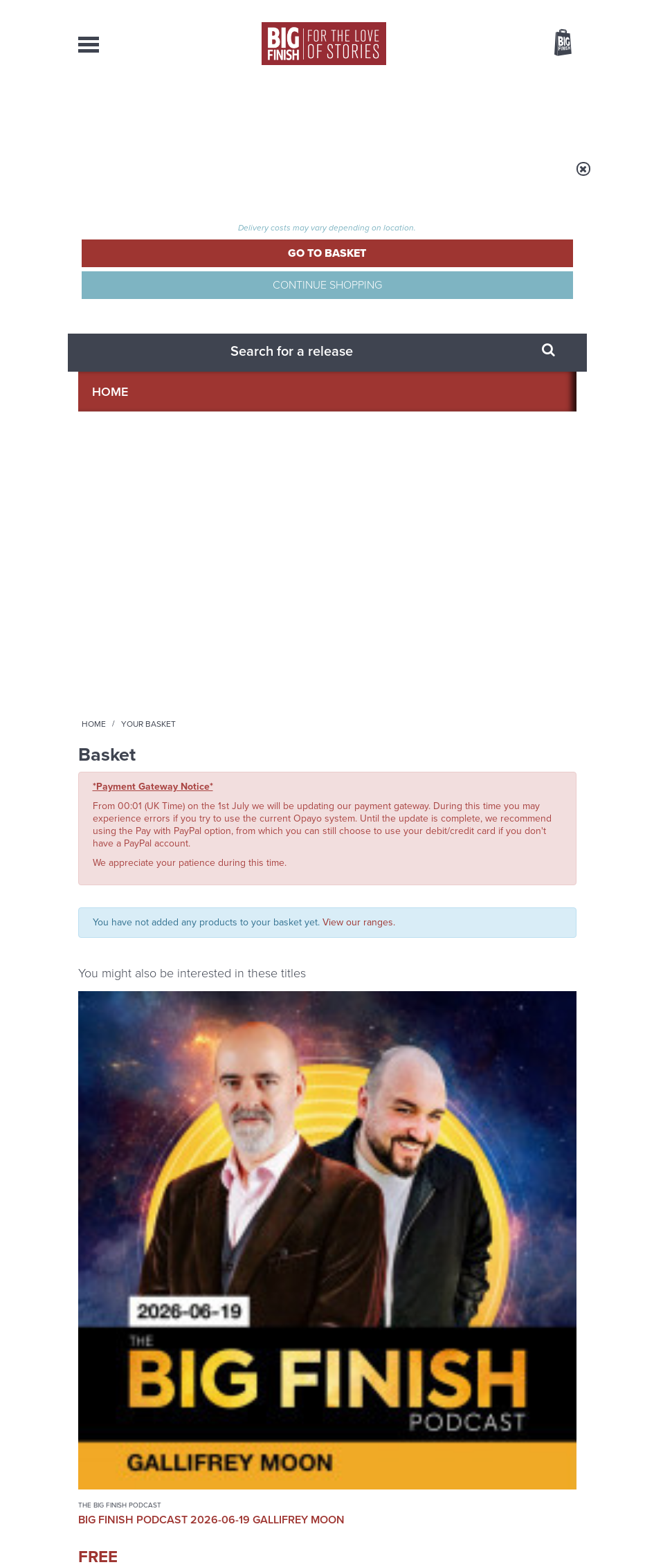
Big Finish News (142, 1029)
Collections (230, 111)
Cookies (313, 1530)
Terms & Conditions (371, 1530)
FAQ (568, 1426)
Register (544, 9)
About (490, 111)
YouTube (401, 886)
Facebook (478, 874)
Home (162, 178)
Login (501, 9)
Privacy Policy (107, 958)
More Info (134, 751)
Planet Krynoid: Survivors (254, 616)
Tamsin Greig (231, 650)
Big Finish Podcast (402, 898)
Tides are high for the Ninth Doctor (481, 1067)
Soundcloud (460, 886)
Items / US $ (489, 44)
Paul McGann (262, 639)
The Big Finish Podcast (119, 595)
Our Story (558, 1413)
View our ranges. (359, 381)
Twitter (518, 874)
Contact (545, 111)
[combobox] (451, 80)
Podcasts (430, 111)
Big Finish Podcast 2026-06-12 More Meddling (519, 622)
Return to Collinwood (482, 1195)
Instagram (358, 886)
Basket (554, 43)
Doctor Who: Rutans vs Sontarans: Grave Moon (389, 637)
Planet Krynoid (235, 595)
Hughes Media (149, 1547)
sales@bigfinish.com (253, 1437)
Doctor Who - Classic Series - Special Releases (391, 600)
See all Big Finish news (506, 1032)
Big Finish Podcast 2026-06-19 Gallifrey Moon (133, 622)
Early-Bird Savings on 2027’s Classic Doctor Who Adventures (238, 1077)
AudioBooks (147, 111)
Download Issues (544, 1438)
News (374, 111)
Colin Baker (388, 673)
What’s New (312, 111)
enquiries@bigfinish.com (365, 1412)
